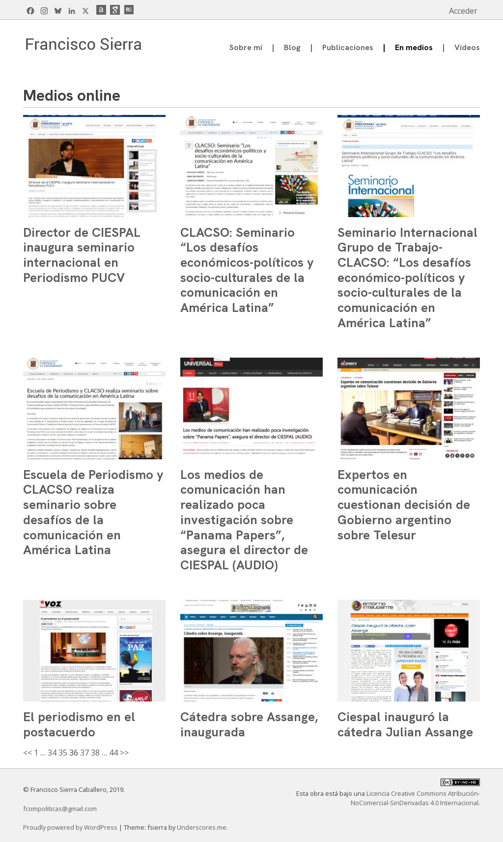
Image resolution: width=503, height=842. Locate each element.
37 (84, 752)
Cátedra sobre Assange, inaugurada (249, 724)
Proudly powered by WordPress (71, 827)
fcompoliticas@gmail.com (60, 808)
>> (124, 752)
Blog (292, 47)
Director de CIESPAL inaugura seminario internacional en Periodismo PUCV (81, 255)
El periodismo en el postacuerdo (79, 724)
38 (95, 752)
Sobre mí (245, 47)
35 (62, 752)
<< (27, 752)
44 (113, 752)
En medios (414, 47)
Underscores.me (201, 827)
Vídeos (467, 47)
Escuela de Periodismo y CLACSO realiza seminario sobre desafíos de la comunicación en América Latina (93, 512)
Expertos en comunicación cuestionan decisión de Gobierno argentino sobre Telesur (403, 504)
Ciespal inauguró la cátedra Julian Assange (405, 724)
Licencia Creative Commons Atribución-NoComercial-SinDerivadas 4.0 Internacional (415, 798)
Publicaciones (347, 47)
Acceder (463, 10)
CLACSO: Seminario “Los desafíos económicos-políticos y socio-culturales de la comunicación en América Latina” (247, 270)
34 (52, 752)
